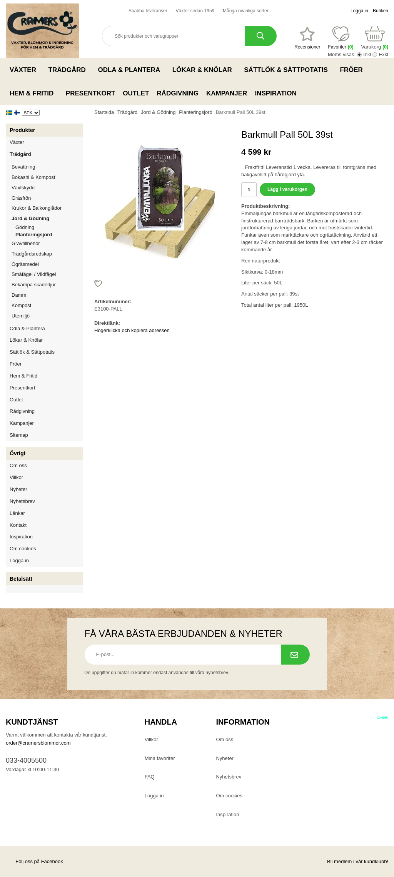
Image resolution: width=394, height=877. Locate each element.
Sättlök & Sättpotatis (288, 70)
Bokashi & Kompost (33, 177)
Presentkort (90, 93)
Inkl (367, 54)
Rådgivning (178, 93)
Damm (47, 295)
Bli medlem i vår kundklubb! (357, 861)
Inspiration (275, 93)
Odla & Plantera (131, 70)
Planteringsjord (33, 234)
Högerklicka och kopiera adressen (132, 330)
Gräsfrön (47, 198)
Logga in (359, 10)
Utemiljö (47, 316)
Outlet (136, 93)
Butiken (380, 10)
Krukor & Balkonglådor (47, 208)
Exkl (383, 54)
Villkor (16, 477)
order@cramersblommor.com (38, 743)
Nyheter (18, 489)
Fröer (353, 70)
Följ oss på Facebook (34, 861)
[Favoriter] (307, 38)
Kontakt (18, 525)
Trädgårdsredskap (47, 254)
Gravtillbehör (47, 243)
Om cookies (23, 548)
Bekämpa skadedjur (47, 284)
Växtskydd (23, 187)
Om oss (18, 465)
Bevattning (47, 167)
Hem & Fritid (34, 93)
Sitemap (19, 435)
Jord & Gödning (47, 218)
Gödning (24, 227)
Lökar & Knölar (204, 70)
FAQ (150, 777)
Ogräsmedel (47, 264)
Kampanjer (226, 93)
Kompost (21, 305)
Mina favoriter (160, 758)
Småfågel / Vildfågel (47, 274)
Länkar (17, 513)
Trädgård (69, 70)
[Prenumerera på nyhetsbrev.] (295, 655)
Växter (25, 70)
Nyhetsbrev (22, 501)
